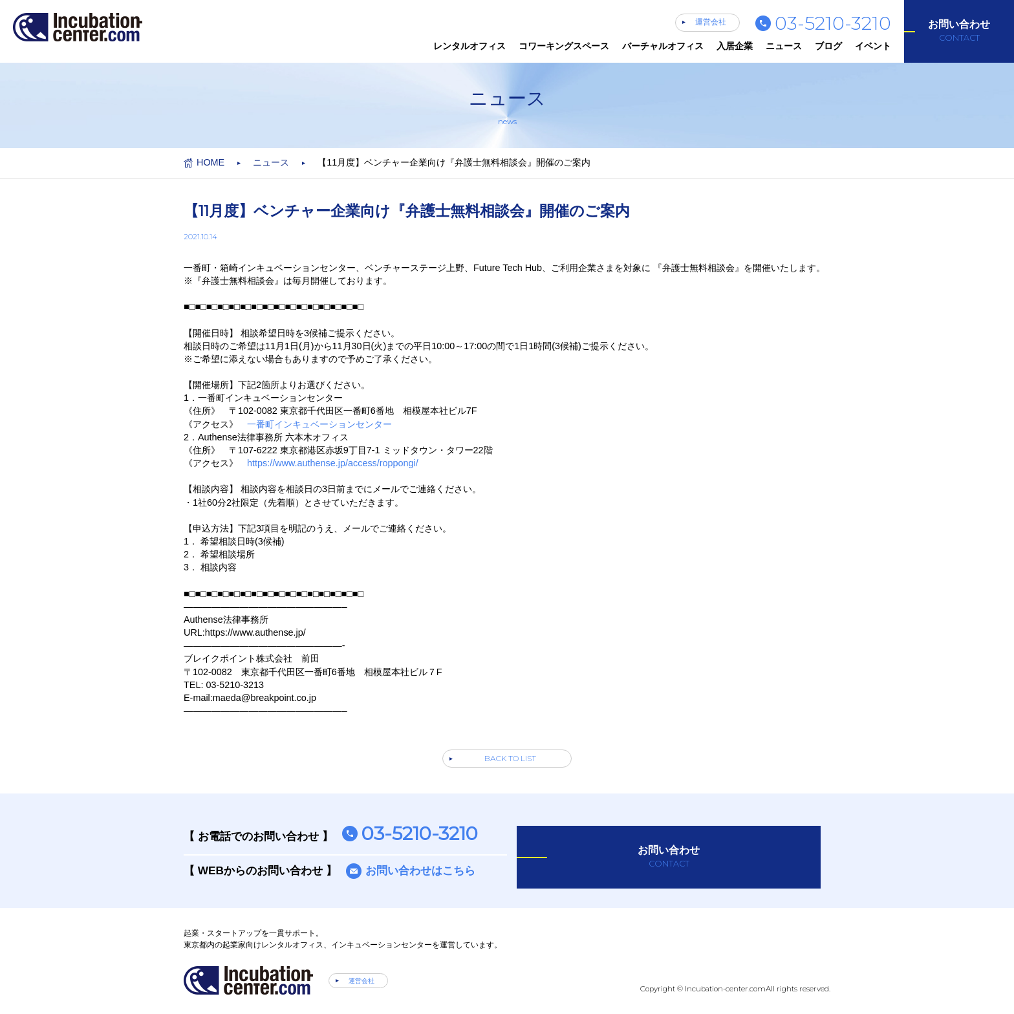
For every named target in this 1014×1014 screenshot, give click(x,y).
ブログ (828, 46)
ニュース (784, 46)
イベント (873, 46)
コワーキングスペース (564, 46)
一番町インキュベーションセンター (319, 424)
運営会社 (710, 22)
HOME (210, 162)
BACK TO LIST (510, 758)
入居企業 (735, 46)
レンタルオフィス (469, 46)
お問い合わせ (959, 31)
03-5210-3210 (833, 23)
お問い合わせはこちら (420, 870)
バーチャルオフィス (663, 46)
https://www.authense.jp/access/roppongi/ (332, 463)
